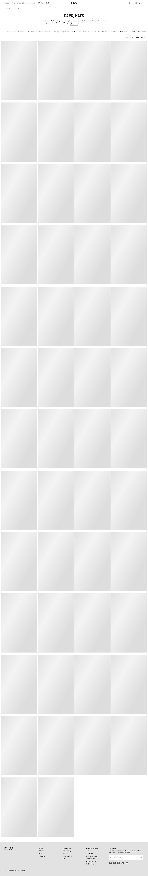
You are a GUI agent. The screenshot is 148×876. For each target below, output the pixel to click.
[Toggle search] (136, 3)
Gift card (42, 856)
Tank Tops (56, 31)
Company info (67, 856)
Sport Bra (47, 31)
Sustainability (66, 851)
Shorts (41, 31)
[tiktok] (123, 863)
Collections (31, 3)
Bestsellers (21, 31)
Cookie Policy (90, 864)
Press (64, 859)
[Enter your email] (123, 857)
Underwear (123, 31)
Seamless (86, 31)
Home (6, 8)
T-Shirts (73, 31)
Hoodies (93, 31)
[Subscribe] (141, 857)
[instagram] (114, 863)
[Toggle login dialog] (132, 3)
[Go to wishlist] (139, 3)
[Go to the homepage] (74, 3)
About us (65, 853)
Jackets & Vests (113, 31)
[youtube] (127, 863)
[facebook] (110, 863)
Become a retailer (92, 856)
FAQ (87, 851)
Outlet (48, 3)
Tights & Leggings (31, 31)
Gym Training (142, 31)
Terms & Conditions (92, 861)
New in (13, 31)
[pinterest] (119, 863)
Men (13, 3)
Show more (74, 25)
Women (7, 3)
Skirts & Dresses (102, 31)
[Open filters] (136, 37)
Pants (79, 31)
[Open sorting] (143, 37)
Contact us (89, 853)
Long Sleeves (65, 31)
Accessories (21, 3)
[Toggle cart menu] (142, 3)
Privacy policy (90, 859)
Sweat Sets (132, 31)
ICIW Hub (40, 3)
